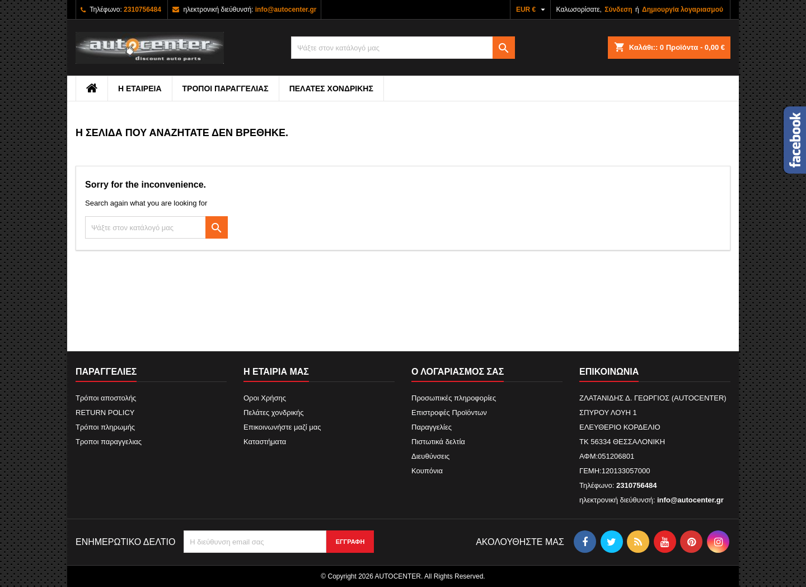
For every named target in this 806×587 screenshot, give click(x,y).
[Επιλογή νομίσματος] (532, 9)
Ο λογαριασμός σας (457, 371)
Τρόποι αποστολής (106, 398)
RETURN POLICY (105, 412)
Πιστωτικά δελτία (438, 441)
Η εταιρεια (140, 88)
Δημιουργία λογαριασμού (682, 9)
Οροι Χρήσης (264, 398)
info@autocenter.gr (286, 9)
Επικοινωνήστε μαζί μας (282, 427)
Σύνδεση (618, 9)
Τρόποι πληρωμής (105, 427)
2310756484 (142, 9)
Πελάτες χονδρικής (331, 88)
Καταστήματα (264, 441)
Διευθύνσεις (430, 456)
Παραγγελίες (431, 427)
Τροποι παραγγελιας (225, 88)
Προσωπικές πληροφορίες (453, 398)
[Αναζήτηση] (403, 47)
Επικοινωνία (609, 371)
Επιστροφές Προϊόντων (449, 412)
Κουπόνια (427, 471)
